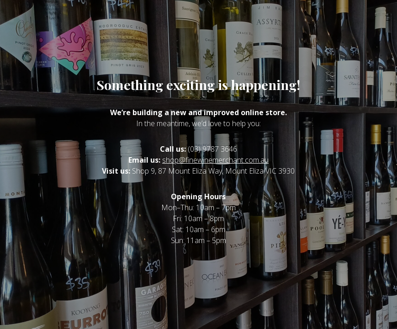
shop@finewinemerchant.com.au (215, 160)
